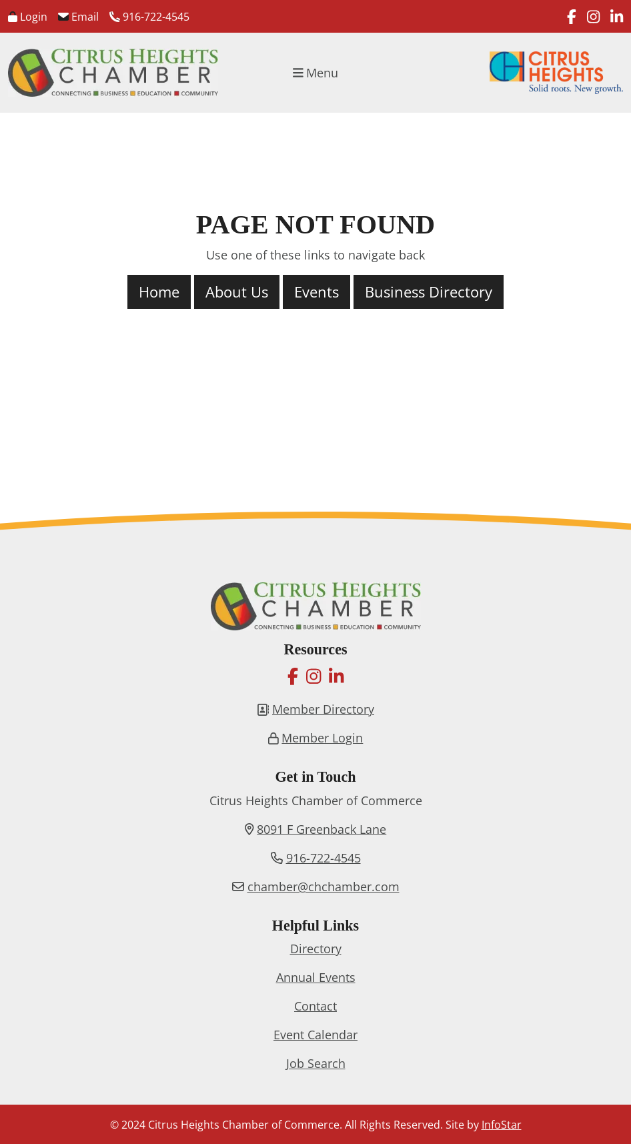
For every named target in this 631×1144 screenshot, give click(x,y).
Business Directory (428, 291)
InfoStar (502, 1124)
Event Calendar (315, 1035)
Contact (315, 1006)
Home (159, 291)
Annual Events (316, 977)
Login (27, 16)
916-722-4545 (149, 16)
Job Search (316, 1063)
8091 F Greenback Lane (321, 829)
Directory (316, 949)
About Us (236, 291)
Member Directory (323, 709)
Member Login (322, 738)
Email (78, 16)
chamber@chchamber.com (323, 887)
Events (316, 291)
